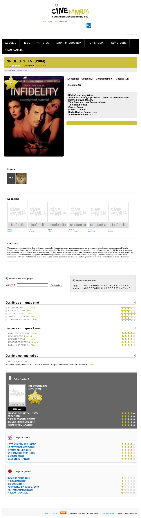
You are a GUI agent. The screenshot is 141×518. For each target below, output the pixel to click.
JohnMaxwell (91, 230)
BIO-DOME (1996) (16, 484)
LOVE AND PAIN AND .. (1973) (22, 444)
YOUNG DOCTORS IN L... (20, 319)
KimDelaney (31, 230)
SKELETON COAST (17, 311)
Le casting (13, 198)
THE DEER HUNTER (18, 313)
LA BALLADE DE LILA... (19, 345)
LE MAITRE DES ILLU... (19, 339)
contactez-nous (108, 513)
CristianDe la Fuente (73, 230)
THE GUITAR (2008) (17, 481)
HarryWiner (9, 230)
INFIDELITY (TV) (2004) (25, 61)
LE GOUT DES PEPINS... (19, 342)
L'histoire (12, 243)
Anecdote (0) (74, 85)
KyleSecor (50, 230)
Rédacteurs (118, 43)
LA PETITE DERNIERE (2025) (21, 447)
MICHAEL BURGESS (18, 362)
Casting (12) (122, 79)
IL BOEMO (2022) (16, 456)
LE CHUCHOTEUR (17, 336)
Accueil (10, 43)
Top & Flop (95, 43)
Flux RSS (58, 513)
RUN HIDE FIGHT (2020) (19, 478)
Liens (46, 513)
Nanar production (69, 43)
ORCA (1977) (14, 416)
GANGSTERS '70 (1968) (19, 459)
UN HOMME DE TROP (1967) (21, 453)
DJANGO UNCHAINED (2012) (21, 422)
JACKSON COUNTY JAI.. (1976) (23, 413)
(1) (87, 79)
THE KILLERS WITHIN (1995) (21, 419)
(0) (104, 79)
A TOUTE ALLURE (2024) (19, 450)
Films (26, 43)
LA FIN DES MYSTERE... (19, 333)
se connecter (131, 35)
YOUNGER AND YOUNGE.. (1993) (23, 487)
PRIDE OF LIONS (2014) (19, 493)
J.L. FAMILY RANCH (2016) (20, 490)
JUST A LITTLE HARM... (19, 316)
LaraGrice (110, 230)
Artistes (43, 43)
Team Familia (14, 50)
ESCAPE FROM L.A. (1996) (20, 425)
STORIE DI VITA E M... (18, 308)
